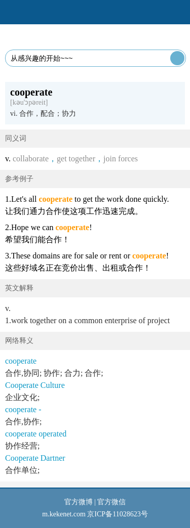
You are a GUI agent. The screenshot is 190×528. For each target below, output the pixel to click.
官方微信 (111, 502)
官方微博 (78, 502)
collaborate (31, 158)
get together (76, 158)
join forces (120, 158)
